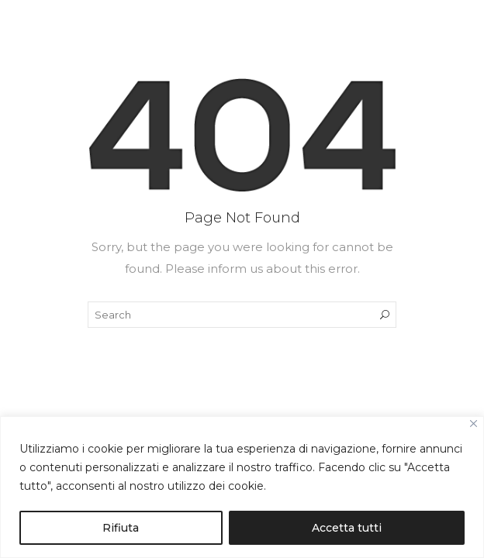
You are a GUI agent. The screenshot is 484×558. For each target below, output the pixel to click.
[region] (242, 487)
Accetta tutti (347, 528)
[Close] (473, 423)
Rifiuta (120, 528)
